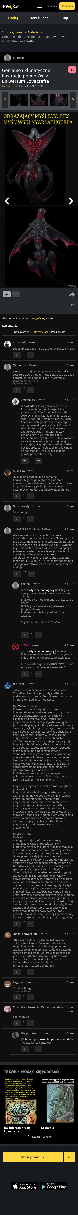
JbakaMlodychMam (25, 933)
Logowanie (51, 6)
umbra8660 (28, 399)
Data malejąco (40, 331)
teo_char (18, 683)
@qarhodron (29, 406)
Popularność (58, 331)
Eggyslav (18, 982)
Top (65, 18)
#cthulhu (26, 86)
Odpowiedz (69, 342)
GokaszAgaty (21, 506)
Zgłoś (72, 304)
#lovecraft (37, 86)
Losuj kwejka (71, 1159)
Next (73, 100)
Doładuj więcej (39, 1137)
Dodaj (13, 18)
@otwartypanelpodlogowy (37, 590)
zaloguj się (37, 318)
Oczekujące (39, 18)
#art (18, 86)
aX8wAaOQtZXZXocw (26, 529)
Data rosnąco (21, 331)
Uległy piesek (29, 1033)
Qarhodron (20, 365)
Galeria (33, 32)
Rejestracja (67, 6)
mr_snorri (19, 342)
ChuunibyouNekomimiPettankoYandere (38, 1007)
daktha (25, 583)
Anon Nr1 (19, 470)
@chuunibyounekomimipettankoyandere (47, 1039)
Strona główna (12, 32)
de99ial (25, 645)
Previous (5, 100)
